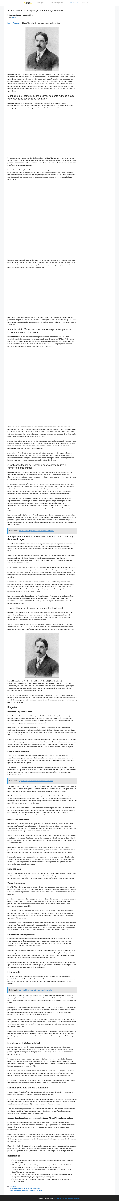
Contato (64, 1198)
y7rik (14, 17)
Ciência (86, 3)
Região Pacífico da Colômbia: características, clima (25, 1188)
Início (9, 23)
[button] (92, 3)
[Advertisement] (42, 125)
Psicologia (74, 3)
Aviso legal (57, 1198)
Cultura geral (42, 3)
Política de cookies (74, 1198)
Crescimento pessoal (58, 3)
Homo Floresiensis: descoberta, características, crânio (26, 1190)
